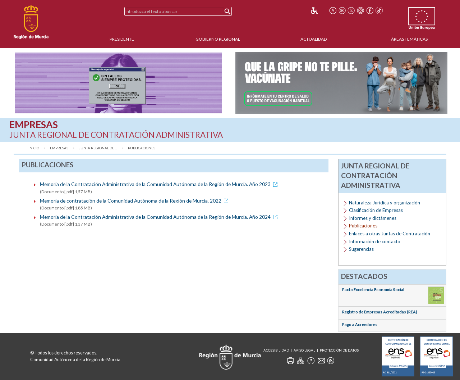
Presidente (122, 39)
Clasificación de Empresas (376, 210)
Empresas (59, 148)
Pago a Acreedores (359, 324)
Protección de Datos (339, 350)
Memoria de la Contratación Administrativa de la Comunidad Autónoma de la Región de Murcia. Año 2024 (160, 217)
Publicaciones (141, 148)
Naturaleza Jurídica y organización (384, 202)
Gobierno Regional (218, 39)
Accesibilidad (276, 350)
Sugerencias (361, 249)
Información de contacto (374, 241)
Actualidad (313, 39)
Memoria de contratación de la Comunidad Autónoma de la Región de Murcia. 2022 (135, 201)
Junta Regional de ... (98, 148)
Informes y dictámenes (372, 218)
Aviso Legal (304, 350)
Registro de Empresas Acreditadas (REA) (379, 311)
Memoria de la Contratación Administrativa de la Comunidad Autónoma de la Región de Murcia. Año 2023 (160, 184)
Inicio (33, 148)
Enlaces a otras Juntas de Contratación (389, 233)
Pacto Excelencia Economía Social (373, 289)
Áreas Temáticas (409, 39)
